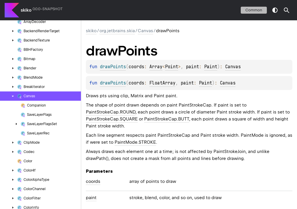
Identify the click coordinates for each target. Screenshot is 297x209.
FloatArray (162, 83)
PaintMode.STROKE (135, 142)
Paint (210, 67)
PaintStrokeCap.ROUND (110, 112)
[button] (286, 10)
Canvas (145, 30)
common (253, 10)
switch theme (275, 10)
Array (155, 67)
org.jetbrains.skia (117, 30)
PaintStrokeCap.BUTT (166, 119)
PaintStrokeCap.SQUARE (112, 119)
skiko (26, 10)
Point (171, 67)
